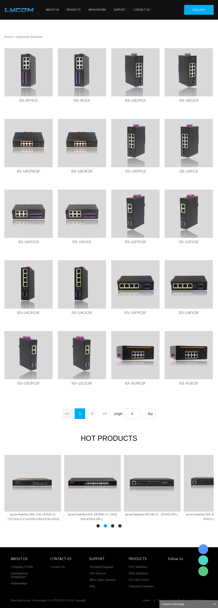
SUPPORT (119, 9)
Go (150, 414)
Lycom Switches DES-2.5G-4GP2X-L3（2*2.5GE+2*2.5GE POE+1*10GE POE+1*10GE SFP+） (32, 517)
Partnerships (19, 583)
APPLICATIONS (97, 9)
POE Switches (138, 567)
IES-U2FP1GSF (135, 242)
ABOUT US (52, 9)
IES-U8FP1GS (135, 171)
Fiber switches (138, 573)
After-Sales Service (102, 580)
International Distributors (19, 575)
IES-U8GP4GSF (28, 171)
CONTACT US (141, 9)
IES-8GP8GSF (135, 384)
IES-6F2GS (82, 101)
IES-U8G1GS (188, 101)
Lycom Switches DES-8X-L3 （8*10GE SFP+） (152, 514)
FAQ (92, 586)
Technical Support (101, 567)
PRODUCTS (74, 9)
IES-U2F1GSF (189, 242)
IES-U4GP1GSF (28, 313)
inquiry (199, 10)
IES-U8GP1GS (135, 101)
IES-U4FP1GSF (135, 313)
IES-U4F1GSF (189, 313)
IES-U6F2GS (81, 242)
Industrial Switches (29, 37)
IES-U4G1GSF (82, 313)
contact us (57, 567)
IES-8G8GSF (188, 384)
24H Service (97, 573)
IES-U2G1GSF (82, 384)
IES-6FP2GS (28, 101)
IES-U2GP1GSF (28, 384)
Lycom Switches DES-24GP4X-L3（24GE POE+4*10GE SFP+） (92, 517)
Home (8, 37)
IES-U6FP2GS (28, 242)
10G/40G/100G (139, 580)
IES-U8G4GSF (82, 171)
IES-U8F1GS (189, 171)
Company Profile (22, 567)
